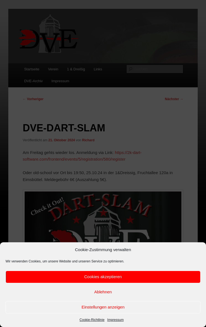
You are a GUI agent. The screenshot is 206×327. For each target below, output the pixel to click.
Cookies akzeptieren (103, 276)
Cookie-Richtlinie (91, 320)
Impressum (115, 320)
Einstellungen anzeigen (102, 307)
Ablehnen (103, 291)
